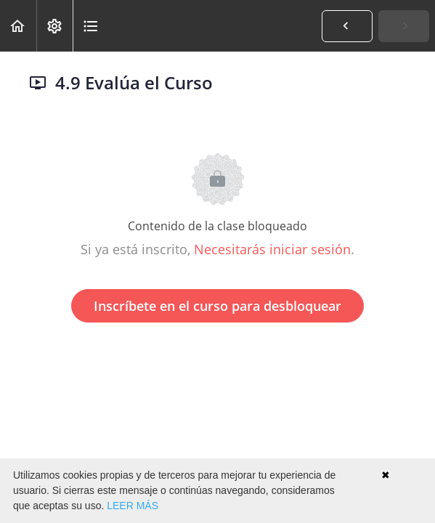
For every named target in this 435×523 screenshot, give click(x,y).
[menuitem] (54, 26)
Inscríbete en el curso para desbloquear (217, 306)
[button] (18, 26)
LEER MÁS (132, 505)
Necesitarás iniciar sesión (272, 249)
